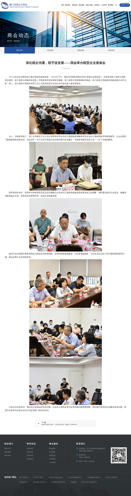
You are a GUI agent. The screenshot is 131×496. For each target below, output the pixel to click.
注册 (127, 5)
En (128, 2)
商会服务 (81, 5)
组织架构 (7, 452)
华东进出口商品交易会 (55, 478)
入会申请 (104, 5)
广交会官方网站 (38, 478)
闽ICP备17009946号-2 (37, 493)
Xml (28, 491)
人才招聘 (52, 462)
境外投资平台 (23, 482)
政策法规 (30, 455)
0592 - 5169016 (84, 457)
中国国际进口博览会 (94, 478)
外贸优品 (52, 459)
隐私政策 (13, 491)
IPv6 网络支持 (21, 491)
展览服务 (52, 448)
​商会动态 (30, 448)
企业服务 (52, 452)
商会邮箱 (73, 482)
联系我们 (111, 5)
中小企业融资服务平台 (75, 478)
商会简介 (68, 5)
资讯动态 (74, 5)
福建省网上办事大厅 (39, 482)
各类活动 (30, 459)
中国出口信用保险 (111, 478)
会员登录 (123, 5)
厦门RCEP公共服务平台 (89, 482)
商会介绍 (7, 448)
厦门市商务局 (23, 478)
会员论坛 (97, 5)
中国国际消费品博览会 (58, 482)
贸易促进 (52, 455)
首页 (62, 5)
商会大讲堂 (89, 5)
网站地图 (7, 491)
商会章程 (7, 455)
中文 (125, 2)
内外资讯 (30, 452)
